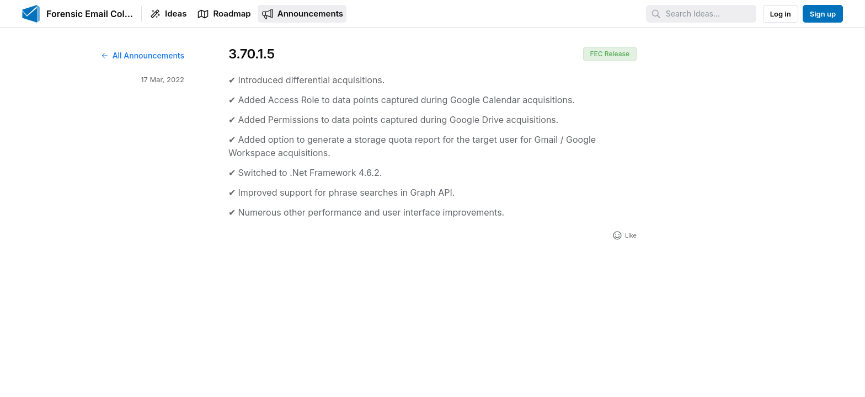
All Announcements (142, 55)
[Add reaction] (624, 235)
